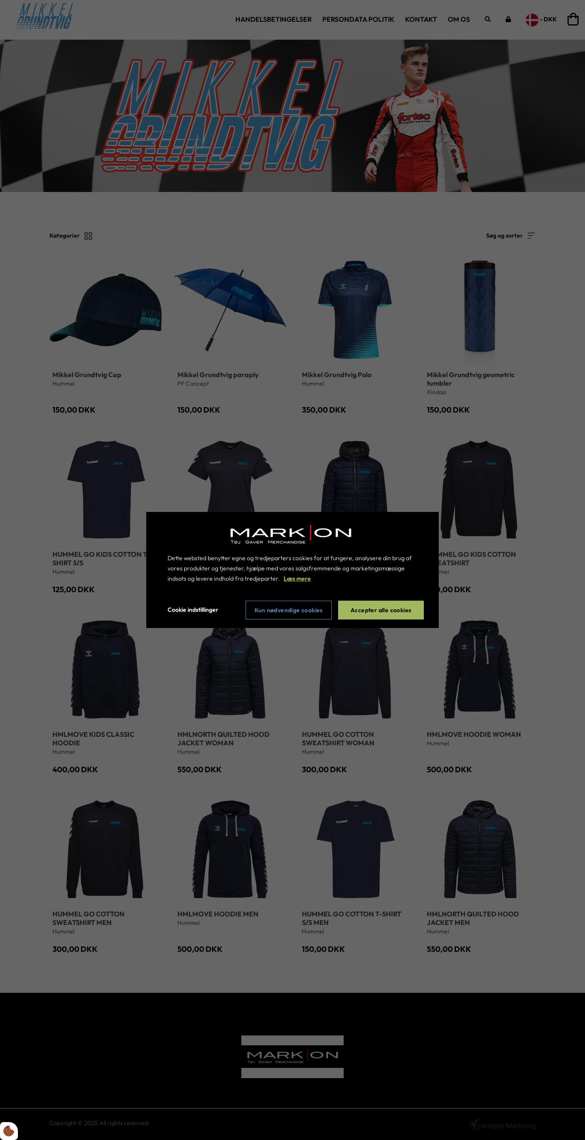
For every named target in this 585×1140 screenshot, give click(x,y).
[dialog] (292, 570)
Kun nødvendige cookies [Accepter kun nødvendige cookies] (289, 610)
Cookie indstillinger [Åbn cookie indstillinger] (193, 610)
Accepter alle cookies (380, 610)
